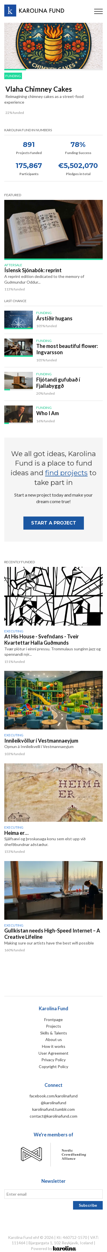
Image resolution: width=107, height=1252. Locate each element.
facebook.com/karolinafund (53, 1095)
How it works (53, 1046)
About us (53, 1039)
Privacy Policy (53, 1059)
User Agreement (53, 1053)
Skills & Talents (53, 1032)
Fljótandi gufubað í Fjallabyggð (58, 382)
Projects (53, 1026)
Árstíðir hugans (54, 318)
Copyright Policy (53, 1066)
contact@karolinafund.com (53, 1116)
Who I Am (47, 413)
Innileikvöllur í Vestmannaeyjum (41, 740)
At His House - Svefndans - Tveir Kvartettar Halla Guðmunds (41, 639)
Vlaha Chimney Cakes (38, 89)
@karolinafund (53, 1102)
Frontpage (53, 1019)
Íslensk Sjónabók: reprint (33, 270)
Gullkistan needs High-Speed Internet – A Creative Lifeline (52, 933)
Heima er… (16, 833)
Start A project (53, 523)
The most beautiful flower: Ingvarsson (67, 349)
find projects (66, 473)
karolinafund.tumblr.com (53, 1109)
